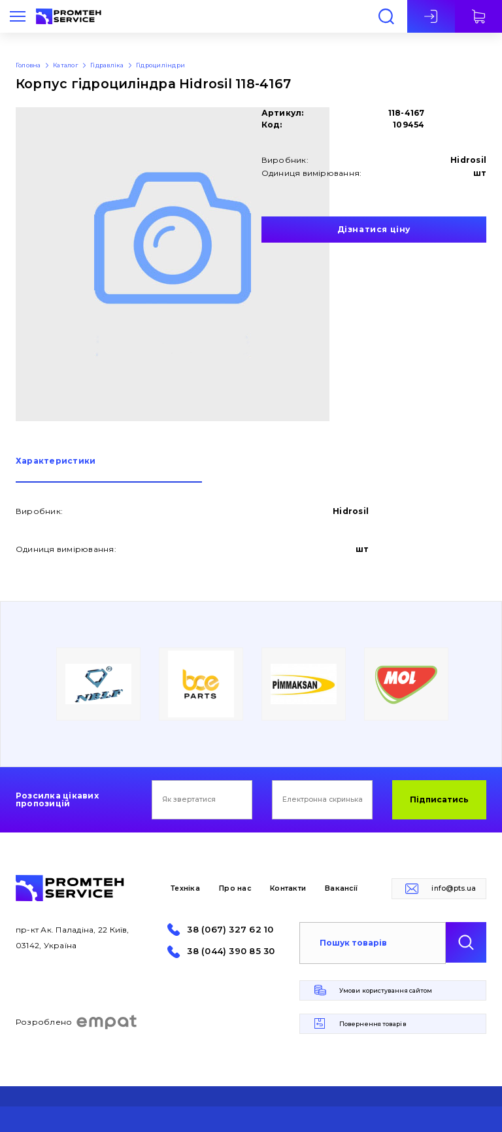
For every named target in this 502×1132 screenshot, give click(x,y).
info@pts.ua (453, 888)
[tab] (109, 470)
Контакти (288, 888)
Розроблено (77, 1022)
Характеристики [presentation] (55, 461)
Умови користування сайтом (385, 990)
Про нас (235, 888)
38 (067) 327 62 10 (230, 929)
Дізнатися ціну (373, 229)
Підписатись (439, 799)
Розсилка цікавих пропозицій (57, 800)
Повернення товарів (373, 1023)
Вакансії (341, 888)
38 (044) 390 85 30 (231, 951)
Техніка (185, 888)
